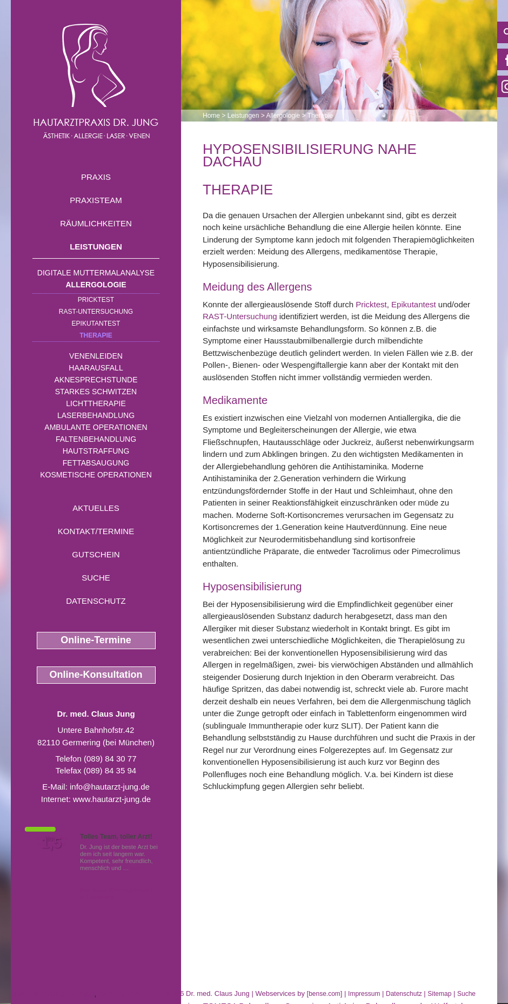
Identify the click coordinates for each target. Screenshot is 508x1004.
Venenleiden (96, 356)
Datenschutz (96, 600)
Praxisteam (96, 200)
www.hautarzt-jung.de (112, 799)
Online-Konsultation (96, 674)
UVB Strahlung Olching (52, 993)
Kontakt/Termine (96, 531)
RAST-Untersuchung (96, 311)
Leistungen (96, 246)
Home (211, 115)
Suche (96, 577)
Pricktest (96, 300)
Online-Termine (96, 640)
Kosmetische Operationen (96, 474)
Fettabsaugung (96, 463)
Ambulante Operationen (95, 427)
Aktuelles (95, 508)
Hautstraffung (96, 451)
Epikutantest (96, 323)
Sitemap (439, 994)
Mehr (137, 868)
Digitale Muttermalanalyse (96, 272)
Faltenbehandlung (96, 439)
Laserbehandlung (96, 415)
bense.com (324, 994)
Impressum (364, 994)
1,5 (51, 843)
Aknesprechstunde (95, 379)
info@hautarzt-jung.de (110, 786)
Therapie (95, 335)
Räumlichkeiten (96, 223)
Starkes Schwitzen (96, 391)
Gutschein (95, 554)
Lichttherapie (95, 403)
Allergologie (96, 284)
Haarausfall (96, 367)
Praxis (96, 176)
